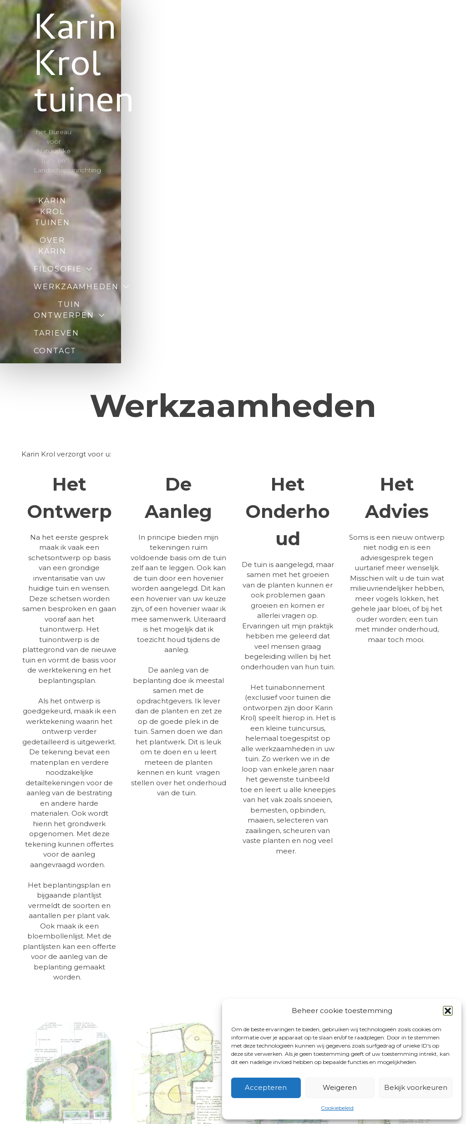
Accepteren (266, 1087)
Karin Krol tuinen (233, 50)
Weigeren (340, 1087)
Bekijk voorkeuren (415, 1087)
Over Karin (281, 126)
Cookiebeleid (337, 1107)
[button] (447, 1010)
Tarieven (283, 161)
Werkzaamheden (258, 144)
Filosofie (162, 144)
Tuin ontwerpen (188, 161)
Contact (225, 179)
